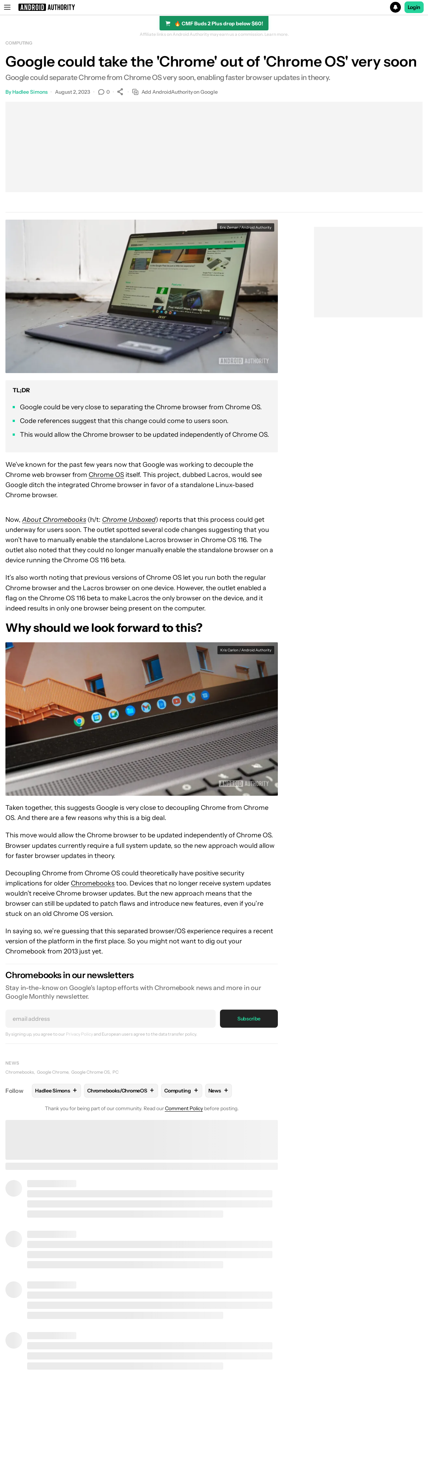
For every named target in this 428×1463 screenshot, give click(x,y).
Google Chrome (52, 1072)
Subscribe (248, 1018)
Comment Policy (184, 1108)
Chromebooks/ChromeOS (121, 1090)
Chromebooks (93, 883)
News (12, 1063)
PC (116, 1072)
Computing (18, 43)
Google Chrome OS (90, 1072)
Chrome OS (106, 475)
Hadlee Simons (30, 92)
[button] (214, 7)
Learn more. (276, 34)
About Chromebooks (54, 520)
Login (414, 7)
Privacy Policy (79, 1034)
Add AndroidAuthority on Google (175, 92)
